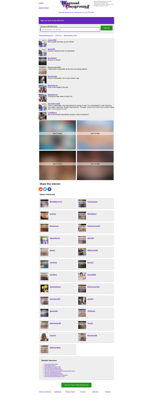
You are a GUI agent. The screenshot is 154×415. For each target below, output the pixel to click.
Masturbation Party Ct (50, 365)
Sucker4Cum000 (54, 104)
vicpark (53, 335)
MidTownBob (55, 348)
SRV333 (91, 238)
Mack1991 (51, 49)
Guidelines (57, 392)
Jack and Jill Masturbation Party (52, 372)
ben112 (91, 263)
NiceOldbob (52, 58)
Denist (52, 250)
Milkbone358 (93, 250)
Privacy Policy (70, 392)
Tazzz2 (90, 323)
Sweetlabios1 (55, 287)
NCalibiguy (92, 214)
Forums (82, 392)
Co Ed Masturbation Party (51, 364)
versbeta (53, 263)
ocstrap (53, 214)
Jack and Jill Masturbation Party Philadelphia (56, 375)
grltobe (90, 299)
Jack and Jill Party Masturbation (52, 368)
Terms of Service (45, 392)
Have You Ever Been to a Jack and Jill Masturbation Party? (59, 371)
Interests (95, 392)
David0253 (92, 275)
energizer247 (55, 299)
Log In (41, 3)
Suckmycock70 (94, 226)
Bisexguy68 (92, 335)
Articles (107, 392)
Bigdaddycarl (53, 85)
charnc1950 (52, 40)
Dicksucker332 (94, 287)
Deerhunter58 (55, 323)
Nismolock (54, 226)
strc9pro (53, 275)
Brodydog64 (52, 76)
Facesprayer (93, 202)
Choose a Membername (48, 26)
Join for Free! (44, 8)
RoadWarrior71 (56, 202)
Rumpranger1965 (54, 67)
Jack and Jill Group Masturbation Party (54, 376)
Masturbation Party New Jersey (52, 367)
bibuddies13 (55, 238)
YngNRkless (52, 113)
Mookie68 (54, 311)
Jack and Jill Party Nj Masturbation (53, 369)
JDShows (91, 311)
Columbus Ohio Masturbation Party (53, 373)
